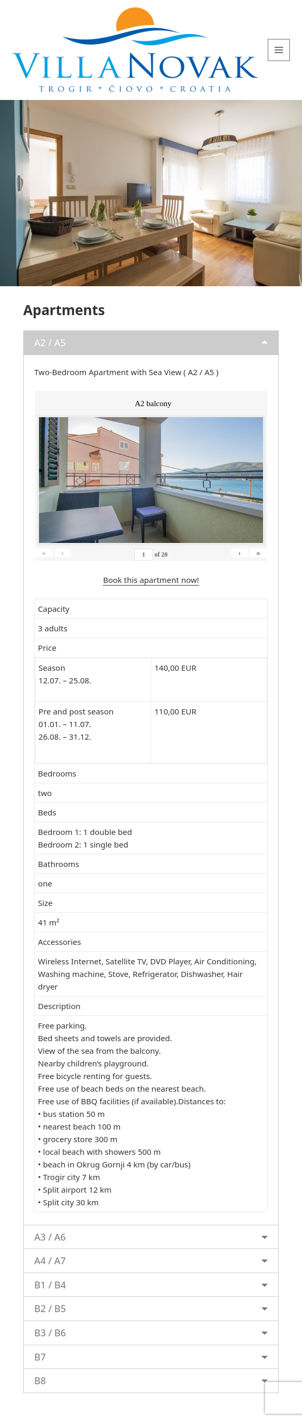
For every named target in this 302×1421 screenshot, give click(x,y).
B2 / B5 (50, 1308)
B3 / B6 (50, 1332)
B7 (40, 1357)
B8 (40, 1380)
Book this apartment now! (151, 580)
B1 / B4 (50, 1284)
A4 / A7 (50, 1260)
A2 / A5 (50, 342)
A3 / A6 (50, 1237)
